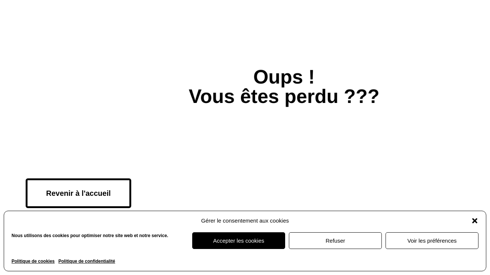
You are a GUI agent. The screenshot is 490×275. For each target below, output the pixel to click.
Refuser (335, 240)
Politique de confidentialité (86, 261)
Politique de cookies (33, 261)
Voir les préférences (432, 240)
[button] (474, 220)
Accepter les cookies (238, 240)
